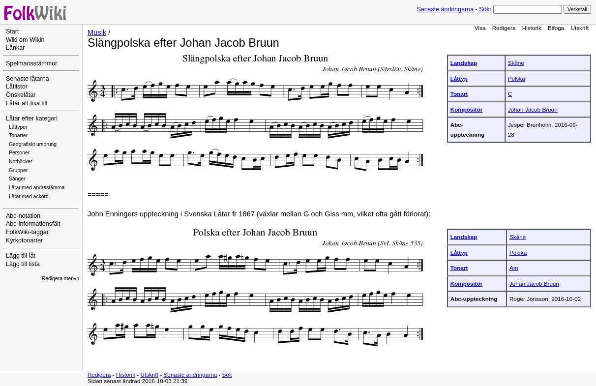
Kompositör (466, 109)
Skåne (516, 62)
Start (12, 31)
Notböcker (20, 161)
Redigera (504, 28)
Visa (480, 28)
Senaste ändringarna (445, 9)
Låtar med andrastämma (36, 187)
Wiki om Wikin (25, 39)
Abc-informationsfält (33, 223)
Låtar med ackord (29, 196)
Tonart (459, 93)
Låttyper (18, 127)
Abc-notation (23, 215)
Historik (531, 28)
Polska (516, 78)
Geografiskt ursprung (33, 144)
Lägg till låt (20, 255)
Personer (19, 152)
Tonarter (18, 135)
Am (513, 268)
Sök (484, 9)
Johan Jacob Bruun (533, 109)
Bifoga (556, 28)
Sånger (17, 178)
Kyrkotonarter (24, 240)
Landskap (463, 62)
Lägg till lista (23, 264)
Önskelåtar (21, 94)
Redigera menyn (60, 278)
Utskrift (580, 28)
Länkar (15, 47)
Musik (97, 32)
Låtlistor (17, 86)
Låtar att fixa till (26, 103)
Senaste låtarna (27, 78)
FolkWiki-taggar (27, 232)
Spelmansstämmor (31, 63)
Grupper (18, 170)
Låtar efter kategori (32, 118)
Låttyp (459, 78)
